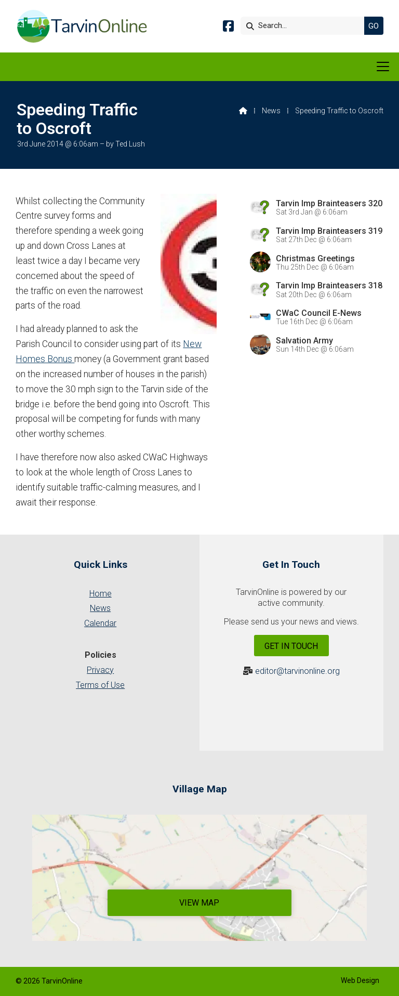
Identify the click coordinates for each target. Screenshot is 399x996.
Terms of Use (100, 685)
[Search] (305, 26)
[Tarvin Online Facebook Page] (228, 28)
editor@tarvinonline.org (297, 671)
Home (100, 594)
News (271, 111)
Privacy (100, 670)
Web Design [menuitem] (360, 980)
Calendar (100, 623)
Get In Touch (291, 646)
